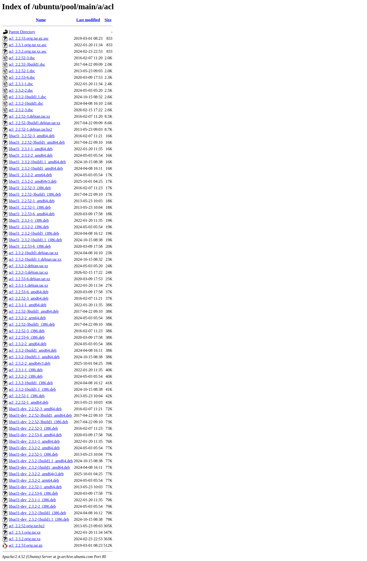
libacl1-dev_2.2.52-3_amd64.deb (35, 409)
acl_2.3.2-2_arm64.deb (27, 318)
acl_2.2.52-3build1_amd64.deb (34, 311)
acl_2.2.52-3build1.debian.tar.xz (34, 123)
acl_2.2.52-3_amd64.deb (28, 298)
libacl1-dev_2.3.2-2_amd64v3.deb (36, 474)
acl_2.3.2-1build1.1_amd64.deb (34, 357)
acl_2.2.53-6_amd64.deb (28, 292)
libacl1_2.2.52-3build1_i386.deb (35, 194)
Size (108, 20)
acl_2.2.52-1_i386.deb (27, 396)
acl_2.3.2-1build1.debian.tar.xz (33, 253)
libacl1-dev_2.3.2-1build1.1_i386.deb (39, 519)
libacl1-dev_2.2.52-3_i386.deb (33, 428)
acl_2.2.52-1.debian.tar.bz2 (30, 129)
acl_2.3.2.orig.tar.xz (25, 539)
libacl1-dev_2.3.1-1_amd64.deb (34, 441)
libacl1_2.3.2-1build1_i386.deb (34, 233)
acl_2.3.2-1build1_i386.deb (31, 383)
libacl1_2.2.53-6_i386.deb (30, 246)
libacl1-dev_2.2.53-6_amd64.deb (35, 435)
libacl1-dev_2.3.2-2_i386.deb (32, 506)
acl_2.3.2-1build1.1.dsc (27, 97)
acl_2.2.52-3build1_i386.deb (32, 324)
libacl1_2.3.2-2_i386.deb (29, 227)
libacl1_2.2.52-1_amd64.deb (32, 201)
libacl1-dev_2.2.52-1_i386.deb (33, 454)
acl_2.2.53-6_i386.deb (27, 337)
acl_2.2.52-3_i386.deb (27, 331)
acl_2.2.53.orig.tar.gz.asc (29, 38)
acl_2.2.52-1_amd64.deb (28, 402)
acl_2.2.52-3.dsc (22, 58)
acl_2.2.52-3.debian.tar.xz (29, 116)
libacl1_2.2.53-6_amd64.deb (32, 214)
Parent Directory (22, 32)
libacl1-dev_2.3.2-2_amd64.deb (34, 448)
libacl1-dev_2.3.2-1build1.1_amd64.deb (41, 461)
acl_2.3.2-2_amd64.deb (27, 344)
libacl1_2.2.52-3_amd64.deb (32, 136)
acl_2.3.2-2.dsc (21, 90)
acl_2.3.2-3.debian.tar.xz (28, 272)
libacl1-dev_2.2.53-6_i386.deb (33, 493)
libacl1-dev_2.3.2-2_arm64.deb (34, 480)
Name (41, 20)
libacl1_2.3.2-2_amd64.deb (31, 155)
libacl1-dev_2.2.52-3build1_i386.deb (38, 422)
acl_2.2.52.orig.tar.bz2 (27, 526)
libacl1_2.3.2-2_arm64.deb (30, 175)
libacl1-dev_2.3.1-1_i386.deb (32, 500)
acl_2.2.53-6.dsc (22, 77)
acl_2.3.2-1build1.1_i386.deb (32, 389)
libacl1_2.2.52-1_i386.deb (30, 207)
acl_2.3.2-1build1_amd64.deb (33, 350)
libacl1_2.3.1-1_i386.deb (29, 220)
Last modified (88, 20)
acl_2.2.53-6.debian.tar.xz (29, 279)
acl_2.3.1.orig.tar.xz (25, 532)
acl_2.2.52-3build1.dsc (27, 64)
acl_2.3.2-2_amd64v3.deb (29, 363)
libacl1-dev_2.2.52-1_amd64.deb (35, 487)
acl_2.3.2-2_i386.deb (26, 376)
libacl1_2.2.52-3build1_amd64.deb (37, 142)
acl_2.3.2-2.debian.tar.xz (28, 266)
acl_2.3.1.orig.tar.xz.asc (28, 45)
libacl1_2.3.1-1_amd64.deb (31, 149)
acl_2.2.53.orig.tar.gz (26, 545)
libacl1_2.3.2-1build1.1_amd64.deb (37, 162)
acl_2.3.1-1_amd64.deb (27, 305)
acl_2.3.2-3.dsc (21, 110)
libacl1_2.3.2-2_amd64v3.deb (33, 181)
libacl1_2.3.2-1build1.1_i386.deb (35, 240)
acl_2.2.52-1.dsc (22, 71)
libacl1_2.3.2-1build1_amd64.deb (36, 168)
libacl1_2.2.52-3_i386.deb (30, 188)
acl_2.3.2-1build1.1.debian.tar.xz (35, 259)
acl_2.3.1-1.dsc (21, 84)
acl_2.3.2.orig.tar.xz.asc (28, 51)
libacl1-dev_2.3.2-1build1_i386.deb (37, 513)
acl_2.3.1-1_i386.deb (26, 370)
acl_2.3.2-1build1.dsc (26, 103)
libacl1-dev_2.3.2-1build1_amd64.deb (39, 467)
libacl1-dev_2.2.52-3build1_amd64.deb (40, 415)
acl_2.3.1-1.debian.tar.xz (28, 285)
